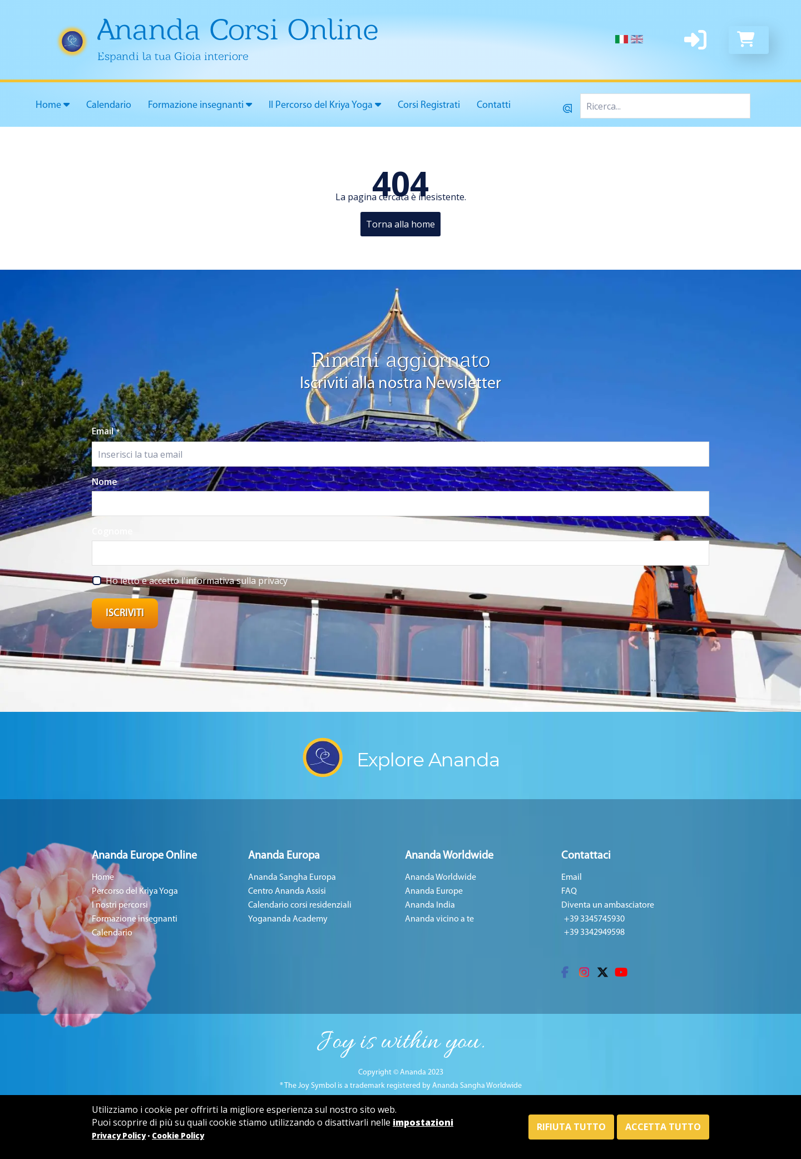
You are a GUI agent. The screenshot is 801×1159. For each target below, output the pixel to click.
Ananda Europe (434, 891)
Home (53, 105)
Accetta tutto (663, 1127)
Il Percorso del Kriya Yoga (325, 105)
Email (106, 431)
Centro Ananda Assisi (287, 891)
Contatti (494, 105)
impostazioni (423, 1122)
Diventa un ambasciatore (607, 905)
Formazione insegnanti (200, 105)
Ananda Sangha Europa (292, 877)
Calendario (108, 105)
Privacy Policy (119, 1136)
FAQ (569, 891)
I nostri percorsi (120, 905)
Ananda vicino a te (439, 919)
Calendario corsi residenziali (300, 905)
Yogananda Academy (288, 919)
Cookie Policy (178, 1136)
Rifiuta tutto (571, 1127)
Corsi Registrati (429, 105)
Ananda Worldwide (440, 877)
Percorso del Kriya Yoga (135, 891)
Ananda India (430, 905)
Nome (104, 482)
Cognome (112, 531)
